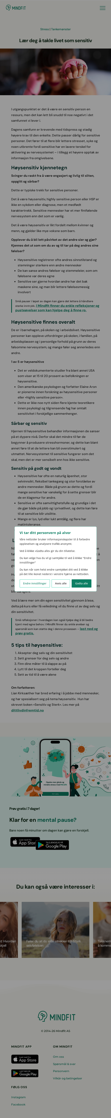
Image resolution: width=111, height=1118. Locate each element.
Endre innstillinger (34, 583)
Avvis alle (61, 583)
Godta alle (81, 583)
